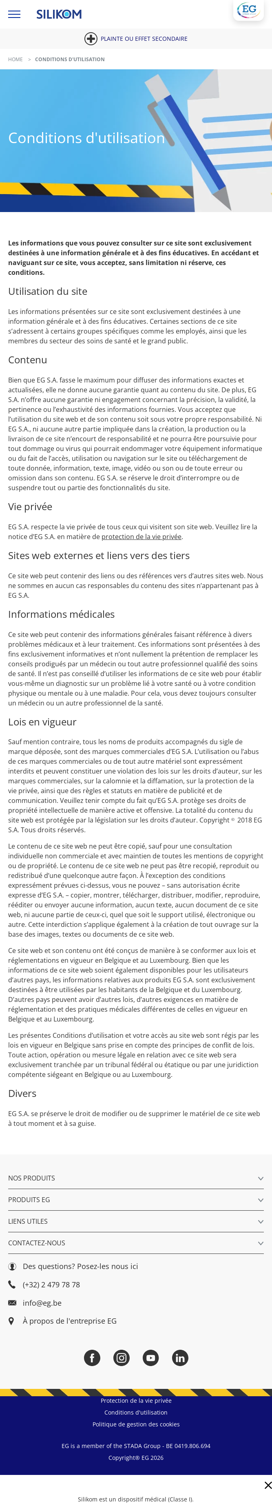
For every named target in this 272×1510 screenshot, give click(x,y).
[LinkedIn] (180, 1358)
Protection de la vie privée (136, 1400)
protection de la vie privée (141, 536)
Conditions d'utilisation (136, 1412)
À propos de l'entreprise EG (70, 1321)
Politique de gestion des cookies (136, 1424)
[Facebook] (92, 1358)
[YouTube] (151, 1358)
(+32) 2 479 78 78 (44, 1284)
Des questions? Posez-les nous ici (73, 1266)
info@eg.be (35, 1303)
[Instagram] (121, 1358)
